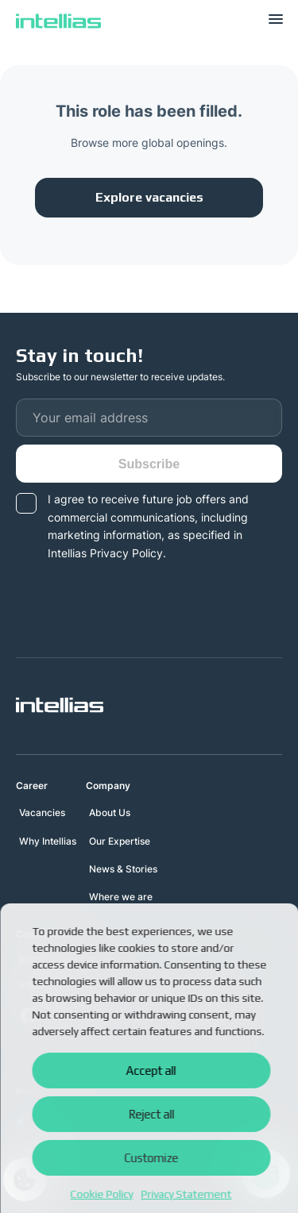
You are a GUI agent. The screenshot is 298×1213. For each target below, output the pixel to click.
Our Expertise (119, 841)
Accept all (151, 1070)
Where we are (121, 897)
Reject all (151, 1114)
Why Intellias (47, 841)
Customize (151, 1158)
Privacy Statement (186, 1194)
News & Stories (123, 869)
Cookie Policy (102, 1194)
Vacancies (42, 812)
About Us (109, 812)
